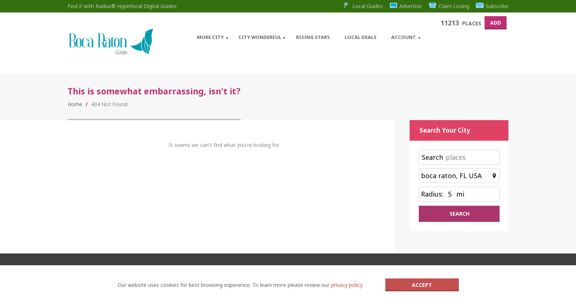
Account (403, 37)
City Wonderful (259, 37)
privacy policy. (347, 284)
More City (210, 37)
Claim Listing (448, 6)
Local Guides (362, 6)
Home (75, 104)
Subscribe (492, 6)
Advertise (405, 6)
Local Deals (361, 37)
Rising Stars (313, 37)
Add (495, 22)
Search (432, 157)
